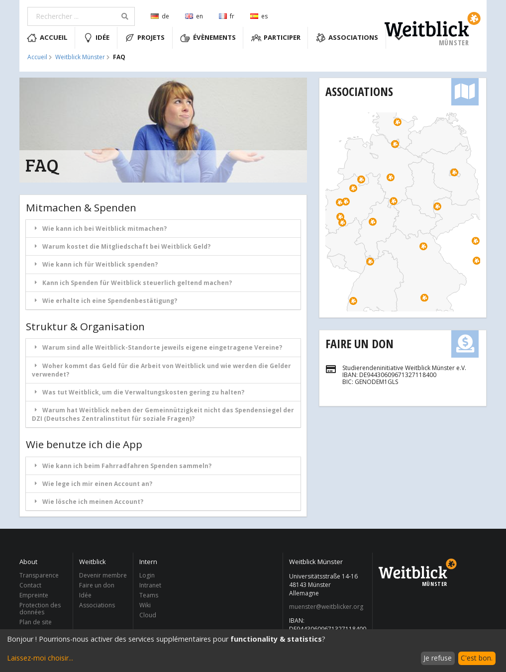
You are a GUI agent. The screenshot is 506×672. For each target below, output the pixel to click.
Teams (148, 595)
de (160, 16)
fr (226, 16)
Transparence (39, 575)
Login (147, 575)
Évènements (208, 38)
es (259, 16)
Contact (30, 585)
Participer (276, 38)
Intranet (150, 585)
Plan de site (35, 622)
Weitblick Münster (80, 57)
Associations (347, 38)
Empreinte (33, 595)
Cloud (147, 615)
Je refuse (437, 658)
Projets (145, 38)
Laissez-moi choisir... (40, 658)
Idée (96, 38)
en (194, 16)
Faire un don (359, 343)
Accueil (47, 38)
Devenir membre (103, 575)
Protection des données (40, 608)
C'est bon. (477, 658)
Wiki (145, 605)
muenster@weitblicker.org (326, 606)
